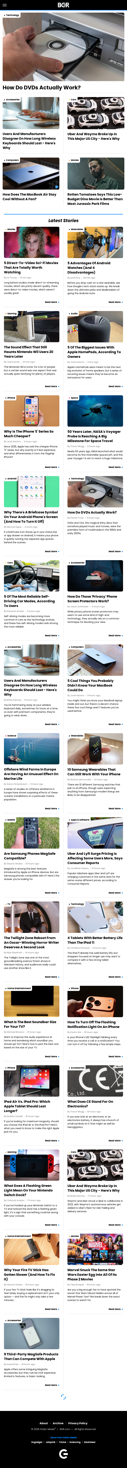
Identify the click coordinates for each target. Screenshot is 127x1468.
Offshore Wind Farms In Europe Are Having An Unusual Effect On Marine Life (31, 774)
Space (74, 397)
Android (12, 478)
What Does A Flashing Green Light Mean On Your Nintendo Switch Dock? (28, 1190)
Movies (75, 160)
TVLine (62, 1442)
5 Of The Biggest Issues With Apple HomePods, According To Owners (94, 352)
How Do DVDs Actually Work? (42, 87)
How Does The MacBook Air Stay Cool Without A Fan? (29, 196)
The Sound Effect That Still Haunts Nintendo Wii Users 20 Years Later (28, 352)
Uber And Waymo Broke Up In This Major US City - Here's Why (93, 136)
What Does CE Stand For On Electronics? (90, 1103)
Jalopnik (50, 1442)
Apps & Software (80, 819)
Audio (74, 313)
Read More (51, 302)
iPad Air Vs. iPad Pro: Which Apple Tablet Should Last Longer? (27, 1106)
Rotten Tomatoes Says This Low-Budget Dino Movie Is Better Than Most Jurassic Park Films (95, 199)
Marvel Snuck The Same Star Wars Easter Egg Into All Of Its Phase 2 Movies (92, 1274)
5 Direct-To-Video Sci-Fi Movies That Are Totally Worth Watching (31, 267)
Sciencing (75, 1442)
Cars (73, 99)
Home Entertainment (19, 988)
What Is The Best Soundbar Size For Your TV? (30, 1024)
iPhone (11, 397)
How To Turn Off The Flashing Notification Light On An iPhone (93, 1024)
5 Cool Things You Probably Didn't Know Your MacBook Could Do (90, 685)
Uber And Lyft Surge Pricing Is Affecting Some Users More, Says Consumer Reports (95, 858)
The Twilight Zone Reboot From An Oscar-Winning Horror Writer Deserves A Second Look (31, 942)
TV (8, 904)
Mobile (11, 819)
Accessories (13, 99)
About (44, 1423)
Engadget (36, 1442)
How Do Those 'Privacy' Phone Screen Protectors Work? (92, 598)
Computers (12, 160)
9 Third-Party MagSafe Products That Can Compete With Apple (31, 1356)
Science (11, 735)
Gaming (12, 313)
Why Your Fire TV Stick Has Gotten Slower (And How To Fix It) (29, 1274)
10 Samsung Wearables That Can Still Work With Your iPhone (93, 771)
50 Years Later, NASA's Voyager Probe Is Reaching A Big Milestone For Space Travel (94, 436)
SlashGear (90, 1442)
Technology (12, 15)
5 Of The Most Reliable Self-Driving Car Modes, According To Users (29, 601)
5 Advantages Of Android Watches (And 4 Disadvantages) (88, 268)
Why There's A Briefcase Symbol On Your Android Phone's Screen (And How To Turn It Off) (31, 517)
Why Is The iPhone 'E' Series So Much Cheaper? (29, 433)
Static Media (47, 1429)
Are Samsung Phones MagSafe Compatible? (29, 855)
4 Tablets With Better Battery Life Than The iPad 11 (95, 940)
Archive (58, 1423)
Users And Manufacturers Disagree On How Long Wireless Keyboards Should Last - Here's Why (29, 141)
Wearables (77, 229)
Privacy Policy (77, 1423)
